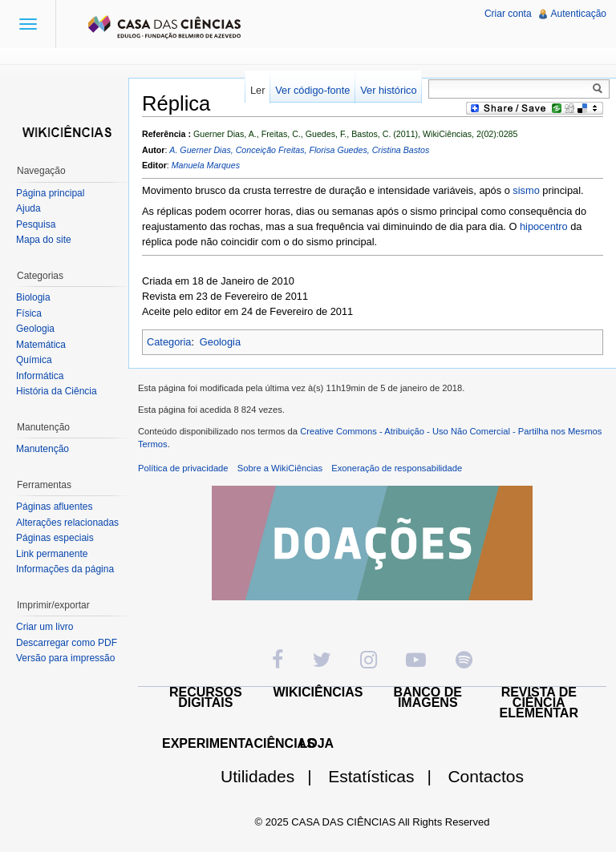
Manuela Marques (206, 165)
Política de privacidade (183, 468)
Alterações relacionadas (67, 522)
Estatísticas (386, 776)
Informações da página (65, 569)
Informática (39, 376)
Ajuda (28, 208)
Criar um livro (44, 626)
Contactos (486, 776)
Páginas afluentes (54, 506)
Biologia (33, 297)
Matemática (41, 344)
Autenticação (578, 13)
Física (29, 313)
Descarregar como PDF (66, 642)
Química (34, 359)
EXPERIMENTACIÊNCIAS (238, 743)
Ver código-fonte (312, 90)
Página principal (50, 193)
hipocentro (544, 226)
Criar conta (508, 13)
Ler (257, 90)
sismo (526, 190)
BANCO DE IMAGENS (428, 697)
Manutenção (42, 448)
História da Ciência (56, 391)
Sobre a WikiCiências (279, 468)
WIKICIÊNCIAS (318, 692)
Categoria (169, 342)
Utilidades (273, 776)
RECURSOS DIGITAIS (205, 697)
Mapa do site (43, 239)
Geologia (220, 342)
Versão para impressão (65, 658)
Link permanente (51, 553)
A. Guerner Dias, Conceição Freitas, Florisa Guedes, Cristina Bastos (299, 150)
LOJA (316, 743)
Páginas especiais (55, 537)
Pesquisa (35, 224)
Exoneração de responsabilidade (396, 468)
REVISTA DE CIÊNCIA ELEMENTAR (539, 702)
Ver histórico (388, 90)
